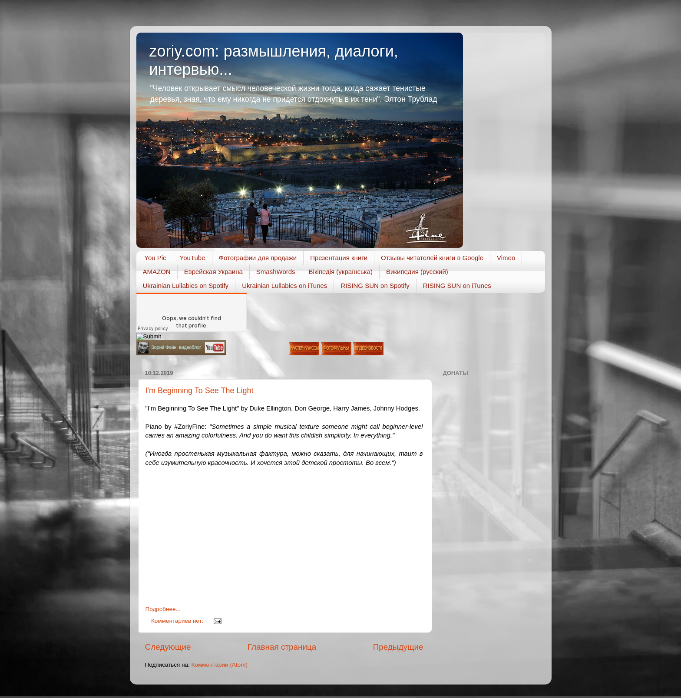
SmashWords (275, 271)
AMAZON (157, 271)
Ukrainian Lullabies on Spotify (186, 285)
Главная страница (282, 646)
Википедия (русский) (417, 271)
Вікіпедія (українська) (341, 271)
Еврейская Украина (213, 271)
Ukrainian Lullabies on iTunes (284, 285)
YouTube (192, 257)
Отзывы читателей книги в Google (432, 257)
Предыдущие (398, 646)
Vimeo (506, 257)
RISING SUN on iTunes (457, 285)
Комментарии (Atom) (220, 664)
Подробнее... (163, 609)
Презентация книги (338, 257)
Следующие (168, 646)
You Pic (155, 257)
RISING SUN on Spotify (374, 285)
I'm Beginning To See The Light (199, 390)
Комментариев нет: (178, 621)
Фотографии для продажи (258, 257)
